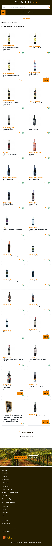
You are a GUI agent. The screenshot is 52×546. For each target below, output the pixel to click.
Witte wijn (5, 476)
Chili (3, 515)
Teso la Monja (6, 496)
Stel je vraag (33, 457)
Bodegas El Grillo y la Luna (10, 492)
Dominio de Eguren (7, 499)
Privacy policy (6, 531)
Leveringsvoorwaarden (9, 528)
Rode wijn (5, 473)
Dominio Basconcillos (8, 502)
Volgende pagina (27, 432)
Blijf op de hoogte (20, 457)
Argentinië (5, 512)
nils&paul (38, 542)
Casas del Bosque (7, 489)
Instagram (6, 523)
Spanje (4, 509)
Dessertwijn (5, 482)
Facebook (6, 520)
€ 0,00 (31, 12)
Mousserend (5, 479)
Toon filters (26, 18)
